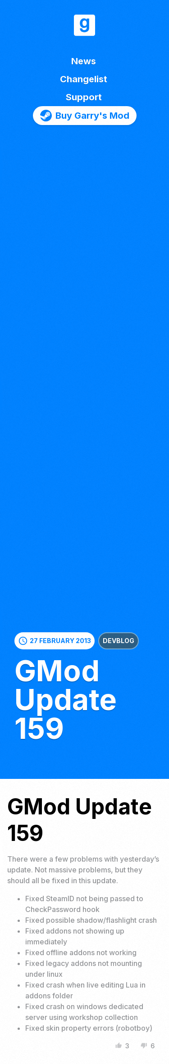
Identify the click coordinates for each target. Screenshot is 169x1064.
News (83, 61)
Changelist (83, 79)
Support (84, 97)
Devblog (118, 640)
